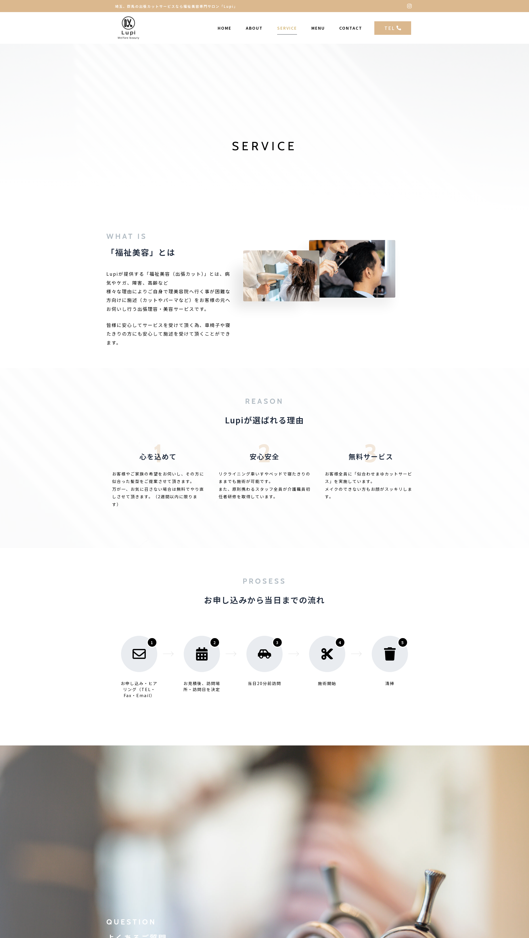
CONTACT (350, 28)
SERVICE (287, 28)
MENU (318, 28)
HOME (224, 28)
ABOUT (254, 28)
